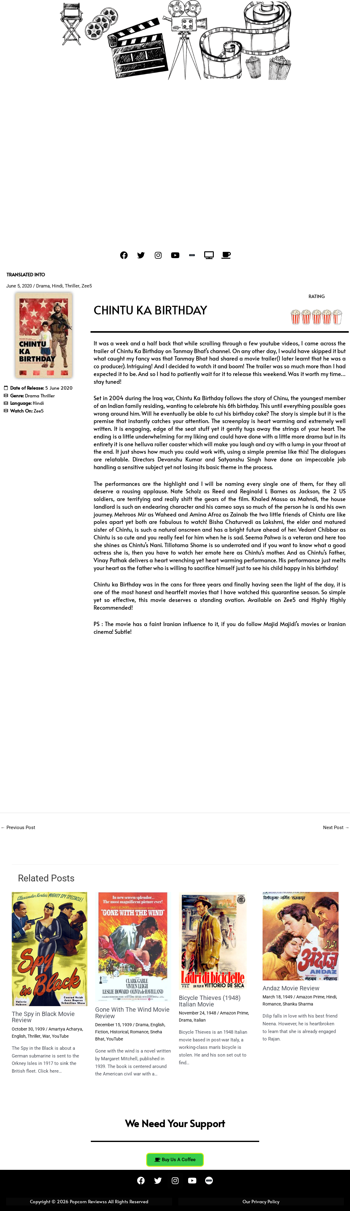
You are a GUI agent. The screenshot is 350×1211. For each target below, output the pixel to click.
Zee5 (86, 286)
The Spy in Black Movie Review (43, 1017)
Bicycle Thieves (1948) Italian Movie (210, 1001)
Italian (200, 1019)
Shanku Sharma (298, 1003)
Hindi (57, 286)
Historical (119, 1031)
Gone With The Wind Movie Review (132, 1013)
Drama (43, 286)
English (19, 1035)
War (45, 1035)
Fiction (101, 1031)
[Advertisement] (175, 159)
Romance (139, 1031)
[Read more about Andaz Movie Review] (301, 936)
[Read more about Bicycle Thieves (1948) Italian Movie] (213, 941)
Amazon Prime (234, 1012)
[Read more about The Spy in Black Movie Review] (50, 949)
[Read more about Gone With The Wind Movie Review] (133, 946)
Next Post (336, 827)
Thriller (72, 286)
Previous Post (18, 827)
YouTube (59, 1035)
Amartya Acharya (65, 1029)
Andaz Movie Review (291, 988)
